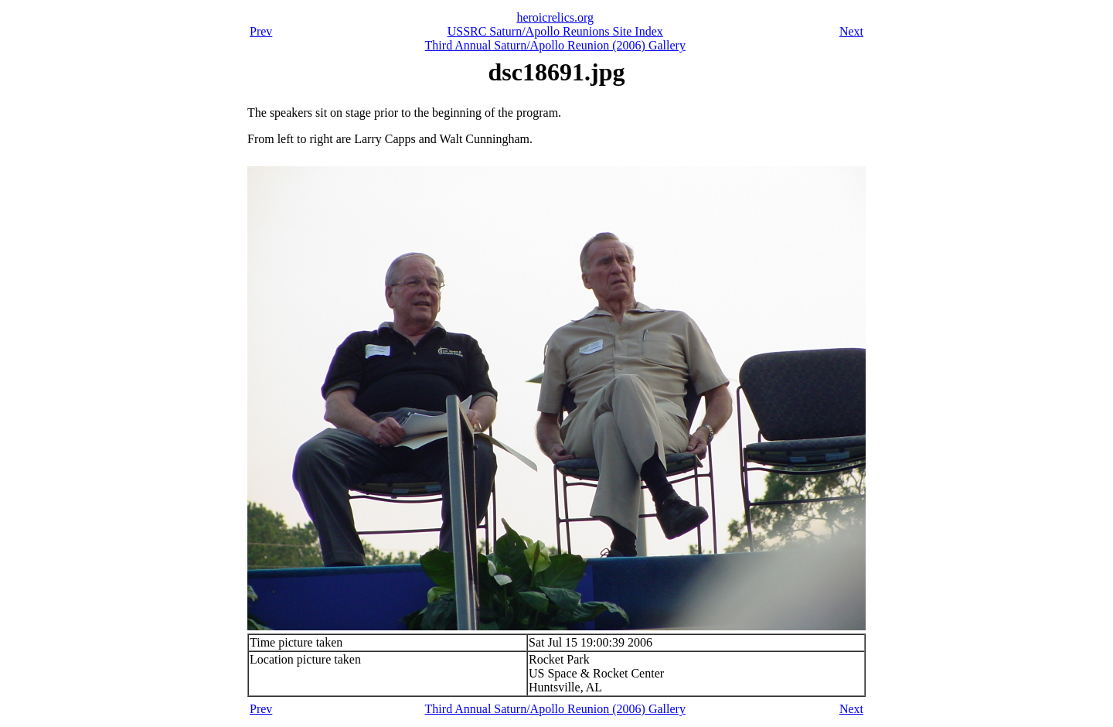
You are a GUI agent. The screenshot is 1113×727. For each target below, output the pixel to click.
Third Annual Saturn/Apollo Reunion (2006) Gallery (555, 45)
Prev (261, 31)
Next (851, 31)
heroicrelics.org (555, 17)
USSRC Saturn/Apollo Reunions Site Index (555, 31)
